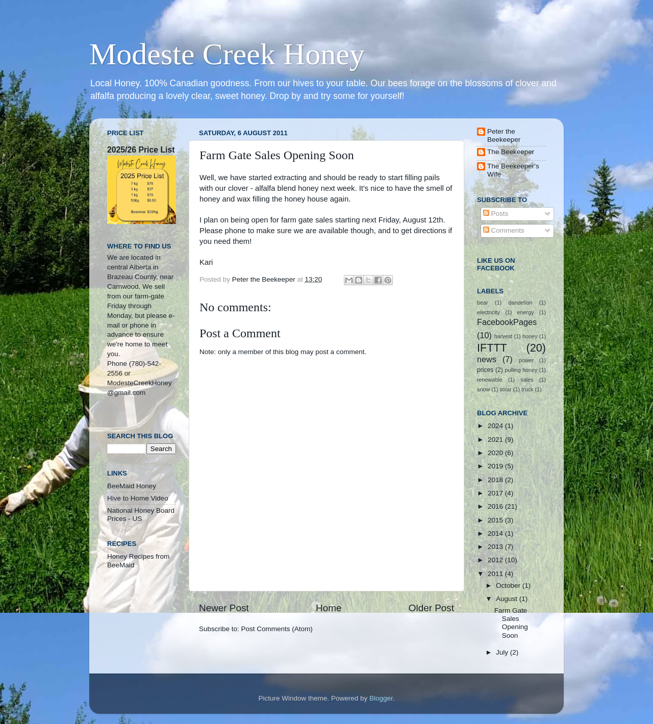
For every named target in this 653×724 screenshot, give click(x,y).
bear (482, 302)
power (526, 360)
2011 (496, 574)
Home (328, 608)
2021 (496, 439)
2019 (496, 466)
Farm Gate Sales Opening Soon (511, 623)
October (509, 585)
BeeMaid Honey (131, 486)
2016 (496, 506)
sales (526, 380)
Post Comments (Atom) (277, 629)
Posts (496, 213)
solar (505, 389)
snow (483, 389)
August (507, 599)
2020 (496, 453)
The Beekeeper (510, 152)
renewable (490, 380)
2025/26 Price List (140, 149)
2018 (496, 480)
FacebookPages (507, 322)
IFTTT (492, 347)
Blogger (381, 698)
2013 (496, 547)
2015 (496, 520)
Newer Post (224, 608)
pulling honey (521, 370)
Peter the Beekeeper (503, 135)
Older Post (431, 608)
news (486, 359)
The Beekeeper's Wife (513, 170)
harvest (503, 336)
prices (485, 369)
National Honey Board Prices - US (140, 514)
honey (529, 336)
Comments (503, 230)
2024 (496, 426)
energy (525, 312)
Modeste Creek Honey (227, 54)
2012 (496, 560)
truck (527, 389)
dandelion (521, 302)
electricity (488, 312)
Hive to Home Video (137, 498)
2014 (496, 533)
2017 (496, 493)
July (503, 652)
